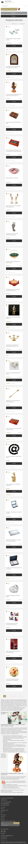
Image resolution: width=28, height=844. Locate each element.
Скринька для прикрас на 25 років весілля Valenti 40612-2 (13, 540)
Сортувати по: (15, 23)
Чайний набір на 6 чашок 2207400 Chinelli (13, 39)
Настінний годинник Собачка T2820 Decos (13, 457)
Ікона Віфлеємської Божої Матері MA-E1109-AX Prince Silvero (13, 67)
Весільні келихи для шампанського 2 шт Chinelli (14, 568)
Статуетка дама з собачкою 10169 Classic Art (13, 318)
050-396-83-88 (5, 9)
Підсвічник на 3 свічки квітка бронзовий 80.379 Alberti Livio (12, 345)
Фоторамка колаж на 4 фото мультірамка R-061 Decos (12, 624)
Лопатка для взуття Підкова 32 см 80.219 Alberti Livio (13, 401)
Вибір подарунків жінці (7, 781)
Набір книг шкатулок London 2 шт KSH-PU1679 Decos (13, 652)
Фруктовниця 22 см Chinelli (12, 177)
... (18, 696)
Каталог (13, 13)
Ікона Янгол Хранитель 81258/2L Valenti (13, 596)
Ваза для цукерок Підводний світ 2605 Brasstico (13, 262)
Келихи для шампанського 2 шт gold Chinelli (13, 512)
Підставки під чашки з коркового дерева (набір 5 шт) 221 (13, 290)
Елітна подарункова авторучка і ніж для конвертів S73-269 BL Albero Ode (13, 150)
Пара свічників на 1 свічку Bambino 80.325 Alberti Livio (13, 206)
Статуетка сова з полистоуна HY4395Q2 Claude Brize (12, 234)
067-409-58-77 (13, 9)
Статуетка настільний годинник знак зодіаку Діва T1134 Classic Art (14, 95)
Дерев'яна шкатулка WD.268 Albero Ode (13, 123)
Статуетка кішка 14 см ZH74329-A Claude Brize (13, 485)
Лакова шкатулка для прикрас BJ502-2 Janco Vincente (14, 429)
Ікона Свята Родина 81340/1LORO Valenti (13, 373)
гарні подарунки (22, 706)
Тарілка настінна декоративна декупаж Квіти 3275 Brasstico (12, 679)
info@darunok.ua (4, 840)
